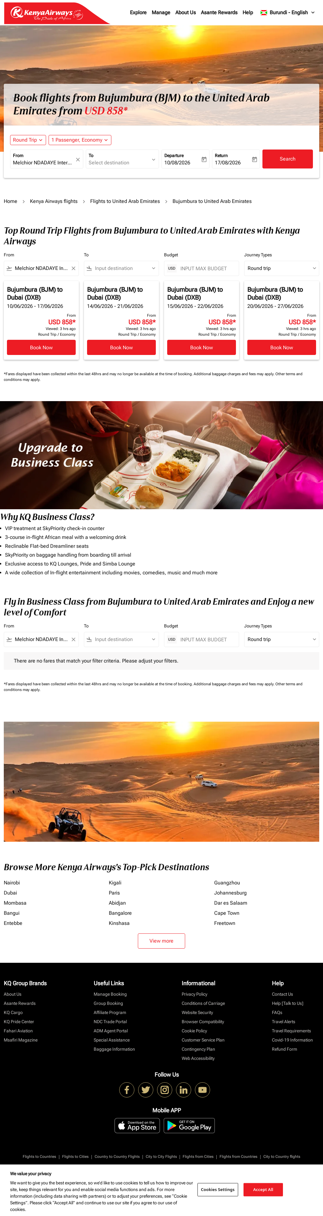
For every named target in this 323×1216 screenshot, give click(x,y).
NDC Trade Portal (110, 1021)
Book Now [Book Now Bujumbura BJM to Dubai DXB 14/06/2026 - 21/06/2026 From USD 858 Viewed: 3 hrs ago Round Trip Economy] (121, 348)
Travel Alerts (283, 1021)
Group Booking (108, 1003)
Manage (161, 12)
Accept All (263, 1189)
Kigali (115, 883)
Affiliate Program (110, 1012)
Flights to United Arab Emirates (125, 201)
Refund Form (284, 1049)
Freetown (224, 923)
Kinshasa (119, 923)
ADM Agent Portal (111, 1030)
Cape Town (226, 913)
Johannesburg (230, 893)
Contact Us (282, 994)
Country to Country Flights (117, 1156)
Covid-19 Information (292, 1039)
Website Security (197, 1012)
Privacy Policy (194, 994)
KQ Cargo (13, 1012)
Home (10, 201)
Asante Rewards (219, 12)
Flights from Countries (238, 1156)
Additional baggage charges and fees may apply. (234, 374)
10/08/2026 (177, 163)
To (91, 155)
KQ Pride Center (19, 1021)
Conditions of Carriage (203, 1003)
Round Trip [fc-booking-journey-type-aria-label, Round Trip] (25, 140)
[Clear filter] (73, 268)
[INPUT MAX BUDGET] (206, 269)
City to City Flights (161, 1156)
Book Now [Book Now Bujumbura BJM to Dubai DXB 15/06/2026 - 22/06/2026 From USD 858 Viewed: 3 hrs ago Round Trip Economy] (201, 348)
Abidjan (117, 903)
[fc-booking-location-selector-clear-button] (79, 159)
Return (221, 155)
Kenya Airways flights (54, 201)
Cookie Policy (194, 1030)
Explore (138, 12)
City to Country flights (281, 1156)
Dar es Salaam (230, 903)
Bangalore (120, 913)
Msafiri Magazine (21, 1039)
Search (288, 159)
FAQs (277, 1012)
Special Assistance (112, 1039)
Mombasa (15, 903)
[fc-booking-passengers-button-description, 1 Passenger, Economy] (76, 140)
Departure (174, 155)
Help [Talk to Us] (287, 1003)
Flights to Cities (75, 1156)
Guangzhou (227, 883)
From (18, 155)
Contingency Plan (198, 1049)
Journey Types (258, 254)
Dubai (10, 893)
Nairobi (12, 883)
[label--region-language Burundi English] (288, 12)
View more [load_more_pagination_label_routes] (161, 941)
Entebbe (13, 923)
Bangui (12, 913)
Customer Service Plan (203, 1039)
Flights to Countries (39, 1156)
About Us (185, 12)
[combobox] (43, 163)
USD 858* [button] (105, 111)
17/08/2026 (228, 163)
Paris (114, 893)
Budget (171, 254)
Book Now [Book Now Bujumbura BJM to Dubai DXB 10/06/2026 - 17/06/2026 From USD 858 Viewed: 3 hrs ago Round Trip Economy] (41, 348)
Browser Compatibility (203, 1021)
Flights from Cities (198, 1156)
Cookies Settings (218, 1189)
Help (248, 12)
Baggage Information (114, 1049)
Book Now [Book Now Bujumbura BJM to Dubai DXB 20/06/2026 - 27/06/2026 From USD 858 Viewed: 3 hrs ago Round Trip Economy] (281, 348)
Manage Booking (110, 994)
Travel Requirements (291, 1030)
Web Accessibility (198, 1058)
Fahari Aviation (18, 1030)
